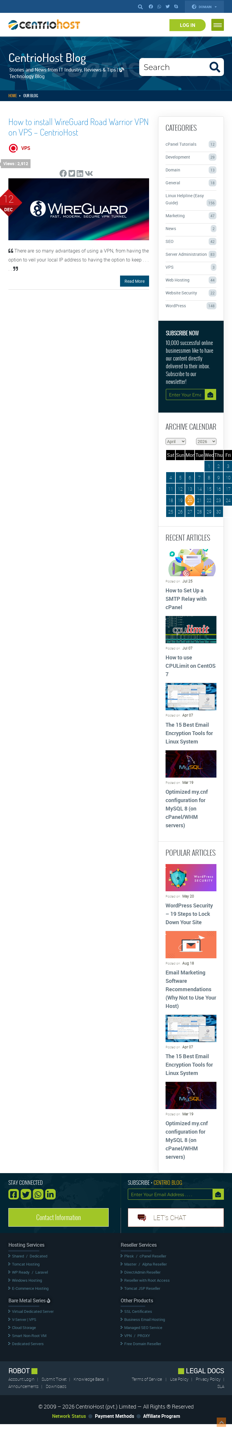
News (191, 228)
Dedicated (38, 1256)
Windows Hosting (27, 1280)
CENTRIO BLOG (168, 1182)
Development (191, 157)
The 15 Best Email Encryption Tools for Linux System (189, 733)
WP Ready (21, 1272)
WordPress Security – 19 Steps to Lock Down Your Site (189, 914)
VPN (128, 1335)
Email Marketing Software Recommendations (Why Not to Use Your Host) (191, 989)
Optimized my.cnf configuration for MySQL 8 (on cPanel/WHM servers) (187, 808)
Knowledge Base (89, 1379)
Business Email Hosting (144, 1319)
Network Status (69, 1416)
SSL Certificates (138, 1311)
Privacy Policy (209, 1379)
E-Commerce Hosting (30, 1288)
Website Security (191, 292)
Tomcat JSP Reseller (142, 1288)
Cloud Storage (24, 1327)
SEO (191, 241)
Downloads (56, 1386)
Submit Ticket (54, 1379)
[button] (217, 25)
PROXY (143, 1335)
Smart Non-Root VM (29, 1335)
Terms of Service (147, 1379)
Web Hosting (191, 280)
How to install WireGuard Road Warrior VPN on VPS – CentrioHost (78, 127)
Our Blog (30, 95)
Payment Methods (114, 1416)
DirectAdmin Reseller (142, 1272)
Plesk (129, 1256)
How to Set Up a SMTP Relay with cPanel (186, 599)
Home (12, 95)
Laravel (41, 1272)
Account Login (21, 1379)
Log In (187, 25)
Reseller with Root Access (147, 1280)
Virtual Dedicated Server (33, 1311)
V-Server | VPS (24, 1319)
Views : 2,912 (15, 163)
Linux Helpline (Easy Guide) (191, 199)
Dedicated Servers (28, 1343)
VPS (191, 267)
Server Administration (191, 254)
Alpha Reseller (154, 1264)
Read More (135, 281)
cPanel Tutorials (191, 144)
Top (221, 1422)
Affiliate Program (161, 1416)
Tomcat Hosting (26, 1264)
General (191, 182)
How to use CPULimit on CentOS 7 (191, 666)
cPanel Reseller (152, 1256)
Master (130, 1264)
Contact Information (58, 1217)
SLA (220, 1386)
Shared (18, 1256)
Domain (204, 6)
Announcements (24, 1386)
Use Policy (179, 1379)
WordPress (191, 305)
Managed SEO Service (143, 1327)
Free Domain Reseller (142, 1343)
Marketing (191, 215)
